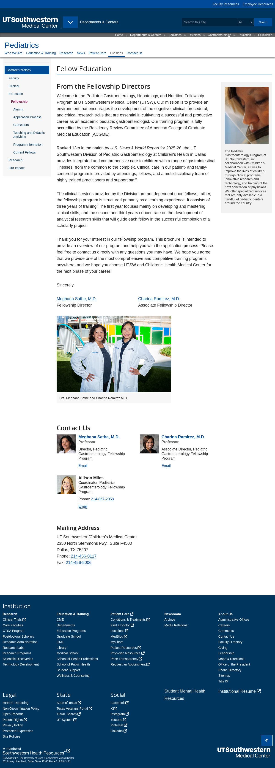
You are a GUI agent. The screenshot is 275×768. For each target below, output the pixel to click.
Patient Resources (123, 647)
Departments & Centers (145, 35)
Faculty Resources (225, 4)
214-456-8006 (78, 562)
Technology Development (21, 664)
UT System (64, 720)
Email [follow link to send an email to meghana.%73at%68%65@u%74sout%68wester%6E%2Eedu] (83, 466)
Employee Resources (258, 4)
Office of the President (234, 664)
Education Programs (71, 631)
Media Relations (176, 625)
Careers (224, 625)
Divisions (195, 35)
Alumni (18, 109)
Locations (117, 631)
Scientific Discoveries (18, 659)
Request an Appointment (128, 664)
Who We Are (13, 53)
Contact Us (134, 53)
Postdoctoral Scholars (18, 636)
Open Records (13, 714)
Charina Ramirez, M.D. (159, 298)
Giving (223, 647)
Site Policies (11, 736)
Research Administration (20, 642)
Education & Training (41, 53)
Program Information (28, 144)
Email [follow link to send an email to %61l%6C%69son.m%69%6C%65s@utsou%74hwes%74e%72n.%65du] (83, 506)
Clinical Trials (12, 619)
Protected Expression (18, 731)
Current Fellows (24, 152)
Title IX (223, 681)
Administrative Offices (233, 619)
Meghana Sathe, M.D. (77, 298)
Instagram (117, 714)
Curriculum (21, 125)
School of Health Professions (77, 659)
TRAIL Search (67, 714)
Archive (170, 619)
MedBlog (116, 636)
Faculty (14, 78)
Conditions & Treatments (128, 619)
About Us (225, 614)
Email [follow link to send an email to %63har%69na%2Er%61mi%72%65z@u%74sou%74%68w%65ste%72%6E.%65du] (166, 466)
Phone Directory (229, 670)
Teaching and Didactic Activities (29, 135)
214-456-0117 (83, 556)
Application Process (27, 117)
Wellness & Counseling (73, 675)
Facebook (117, 703)
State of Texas (67, 703)
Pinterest (116, 725)
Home (119, 35)
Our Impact (17, 168)
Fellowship (265, 35)
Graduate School (69, 636)
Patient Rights (13, 720)
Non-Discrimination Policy (21, 708)
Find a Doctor (120, 625)
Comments (226, 631)
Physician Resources (125, 653)
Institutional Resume (237, 691)
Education (244, 35)
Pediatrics (175, 35)
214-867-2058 (102, 499)
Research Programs (17, 653)
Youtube (116, 720)
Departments (66, 625)
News (81, 53)
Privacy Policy (13, 725)
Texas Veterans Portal (72, 708)
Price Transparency (124, 659)
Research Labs (13, 647)
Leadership (226, 653)
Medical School (67, 653)
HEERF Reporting (15, 703)
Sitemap (224, 675)
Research (66, 53)
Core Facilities (13, 625)
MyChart (116, 642)
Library (61, 647)
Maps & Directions (231, 659)
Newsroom (173, 614)
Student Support (68, 670)
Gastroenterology (219, 35)
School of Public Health (73, 664)
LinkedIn (116, 731)
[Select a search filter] (245, 22)
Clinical (14, 86)
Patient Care (97, 53)
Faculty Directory (230, 642)
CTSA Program (13, 631)
